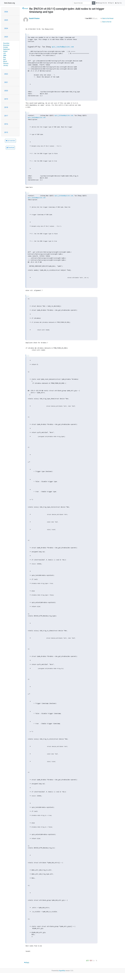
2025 (6, 20)
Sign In (111, 3)
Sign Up (118, 3)
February (5, 63)
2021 (6, 82)
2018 (6, 107)
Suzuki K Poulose (34, 18)
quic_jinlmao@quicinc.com (64, 115)
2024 (6, 28)
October (5, 47)
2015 (6, 132)
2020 (6, 91)
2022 (6, 74)
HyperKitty (62, 970)
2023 (6, 37)
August (5, 51)
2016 (6, 124)
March (5, 61)
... (27, 34)
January (5, 65)
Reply (26, 962)
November (6, 45)
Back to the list (105, 22)
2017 (6, 116)
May (4, 57)
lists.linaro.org (9, 3)
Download (10, 147)
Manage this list (101, 3)
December (6, 43)
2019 (6, 99)
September (6, 49)
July (4, 53)
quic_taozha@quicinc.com (63, 47)
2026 (6, 12)
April (4, 59)
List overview (10, 140)
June (4, 55)
